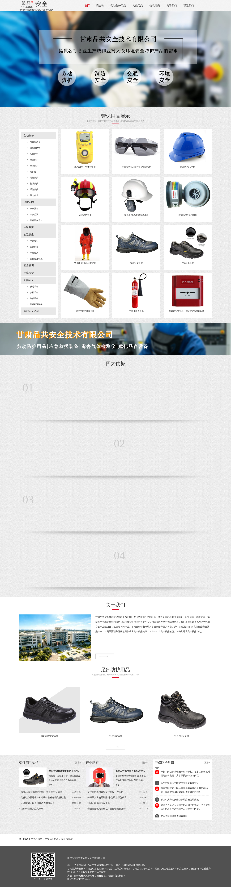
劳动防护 (29, 135)
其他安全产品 (31, 311)
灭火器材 (34, 208)
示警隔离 (34, 253)
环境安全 (29, 272)
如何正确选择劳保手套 (117, 803)
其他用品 (138, 5)
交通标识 (34, 241)
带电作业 (34, 195)
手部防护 (34, 189)
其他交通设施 (36, 258)
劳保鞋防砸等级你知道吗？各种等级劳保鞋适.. (51, 797)
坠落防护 (34, 183)
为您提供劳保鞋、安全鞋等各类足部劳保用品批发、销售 (115, 671)
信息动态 (155, 5)
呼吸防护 (34, 166)
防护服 (33, 171)
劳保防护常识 (182, 762)
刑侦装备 (34, 298)
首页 (87, 5)
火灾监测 (34, 214)
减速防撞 (34, 247)
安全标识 (29, 265)
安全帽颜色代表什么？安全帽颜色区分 (117, 809)
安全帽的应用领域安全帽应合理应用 (117, 792)
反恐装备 (34, 286)
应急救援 (29, 227)
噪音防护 (34, 160)
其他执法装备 (36, 304)
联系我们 (189, 5)
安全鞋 (100, 5)
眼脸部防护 (35, 148)
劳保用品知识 (50, 762)
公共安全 (29, 280)
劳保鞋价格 (36, 839)
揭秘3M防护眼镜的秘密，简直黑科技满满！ (51, 792)
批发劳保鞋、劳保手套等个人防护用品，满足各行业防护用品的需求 (115, 117)
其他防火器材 (36, 220)
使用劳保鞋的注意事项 (51, 809)
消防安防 (29, 202)
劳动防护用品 (118, 5)
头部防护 (34, 154)
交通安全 (29, 234)
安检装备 (34, 292)
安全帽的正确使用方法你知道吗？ (51, 803)
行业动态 (117, 762)
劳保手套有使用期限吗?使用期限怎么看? (117, 797)
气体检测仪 (35, 142)
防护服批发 (67, 839)
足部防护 (34, 177)
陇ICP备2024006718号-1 (79, 879)
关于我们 (172, 5)
